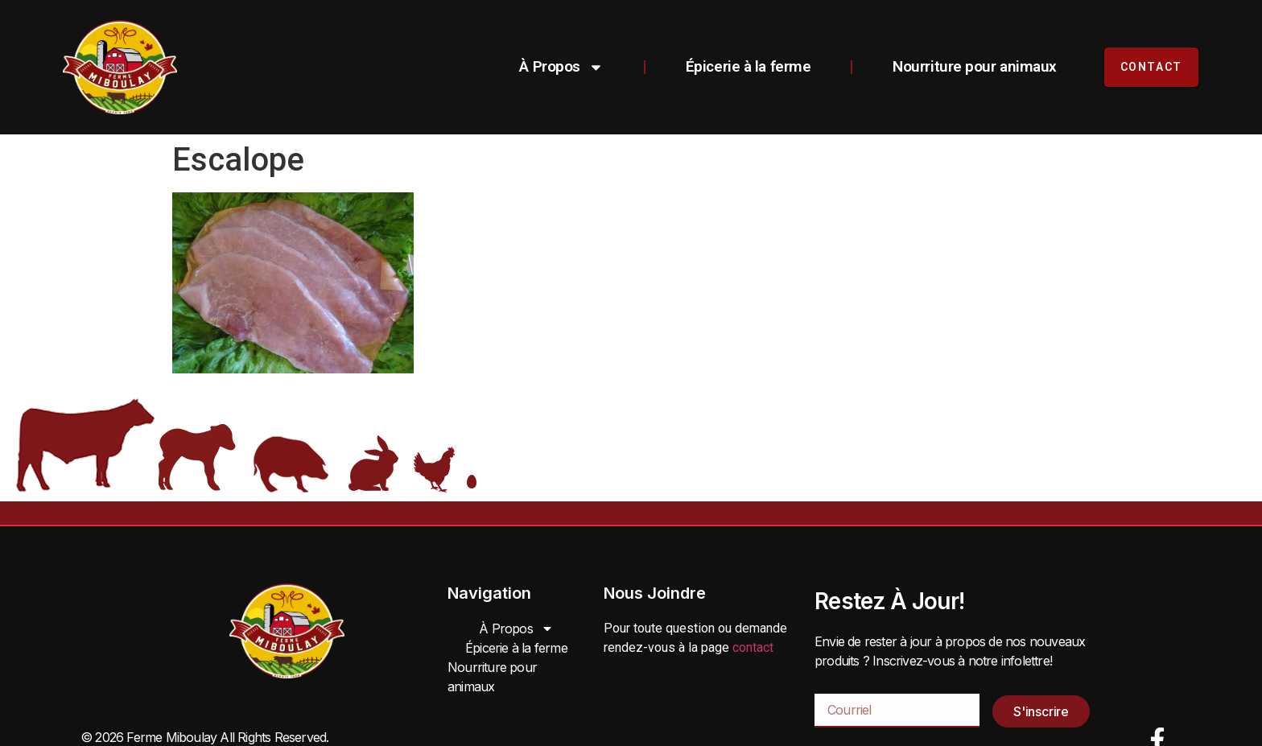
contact (752, 647)
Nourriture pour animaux (975, 66)
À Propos (561, 67)
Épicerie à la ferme (748, 66)
